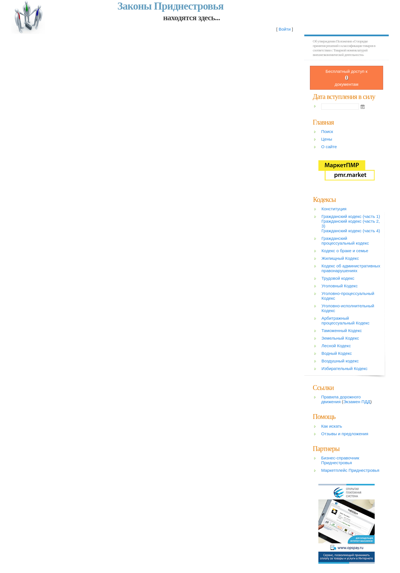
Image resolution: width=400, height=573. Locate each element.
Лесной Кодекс (336, 345)
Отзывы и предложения (344, 433)
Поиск (327, 131)
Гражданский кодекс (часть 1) (350, 216)
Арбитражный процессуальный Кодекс (345, 320)
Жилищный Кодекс (340, 258)
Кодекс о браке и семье (344, 250)
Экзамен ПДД (356, 401)
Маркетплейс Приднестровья (350, 470)
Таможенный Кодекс (341, 330)
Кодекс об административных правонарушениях (350, 268)
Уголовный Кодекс (339, 285)
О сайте (329, 146)
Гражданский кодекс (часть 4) (350, 230)
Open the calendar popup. (362, 106)
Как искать (331, 426)
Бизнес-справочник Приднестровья (340, 460)
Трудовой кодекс (337, 278)
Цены (326, 139)
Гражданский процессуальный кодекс (345, 240)
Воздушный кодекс (340, 360)
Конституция (334, 208)
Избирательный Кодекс (344, 368)
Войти (285, 29)
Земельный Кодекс (340, 338)
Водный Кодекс (336, 353)
